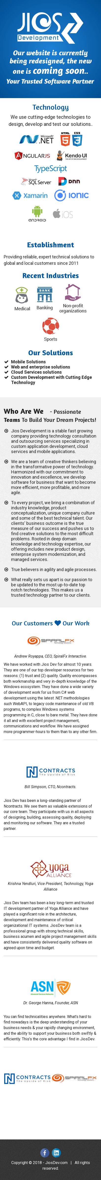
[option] (27, 1079)
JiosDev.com (56, 1162)
